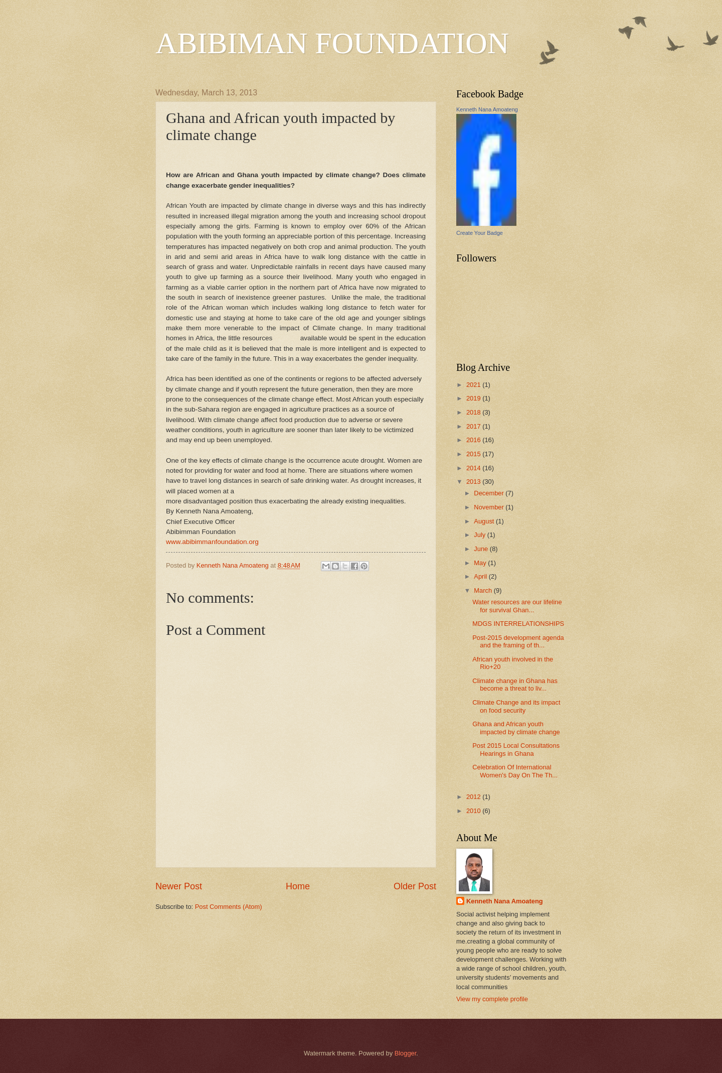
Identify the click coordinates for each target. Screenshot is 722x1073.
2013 (474, 481)
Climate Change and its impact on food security (516, 706)
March (483, 590)
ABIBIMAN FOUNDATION (332, 43)
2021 (474, 384)
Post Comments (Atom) (228, 906)
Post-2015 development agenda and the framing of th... (518, 641)
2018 (474, 412)
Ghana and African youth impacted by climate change (516, 727)
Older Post (415, 886)
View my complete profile (492, 999)
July (480, 535)
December (489, 493)
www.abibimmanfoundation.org (212, 542)
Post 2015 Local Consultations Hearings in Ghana (516, 749)
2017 (474, 426)
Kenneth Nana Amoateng (487, 109)
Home (298, 886)
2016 (474, 440)
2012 (474, 796)
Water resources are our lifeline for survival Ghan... (517, 605)
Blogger (406, 1053)
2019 (474, 398)
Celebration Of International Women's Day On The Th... (515, 770)
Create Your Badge (479, 233)
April (481, 576)
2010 (474, 811)
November (489, 507)
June (482, 549)
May (481, 563)
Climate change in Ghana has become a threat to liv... (515, 684)
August (485, 521)
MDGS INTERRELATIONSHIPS (518, 623)
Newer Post (178, 886)
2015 (474, 454)
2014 (474, 468)
